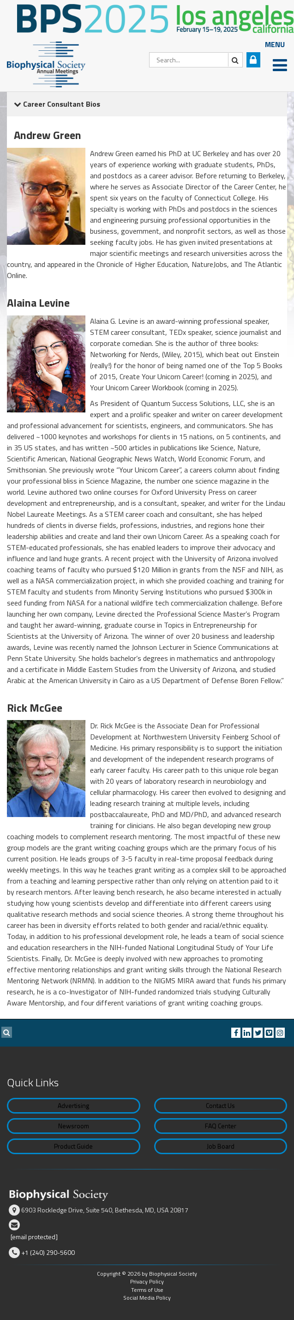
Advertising (73, 1105)
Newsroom (73, 1126)
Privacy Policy (147, 1281)
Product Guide (73, 1146)
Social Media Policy (147, 1298)
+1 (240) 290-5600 (48, 1252)
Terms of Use (147, 1290)
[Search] (196, 59)
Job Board (220, 1146)
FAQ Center (220, 1126)
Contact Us (220, 1105)
